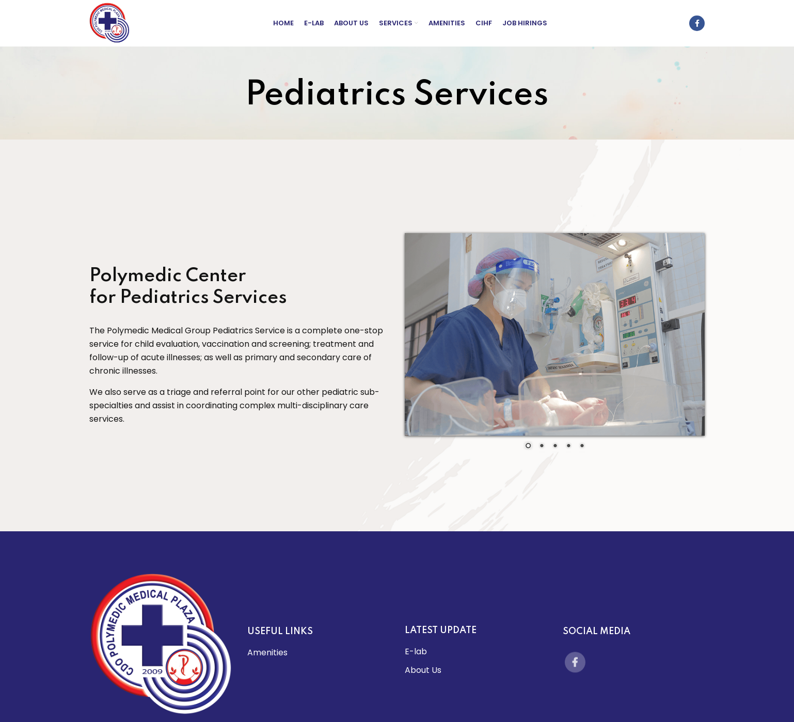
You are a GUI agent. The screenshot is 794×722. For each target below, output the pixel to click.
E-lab (416, 651)
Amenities (267, 652)
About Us (423, 670)
